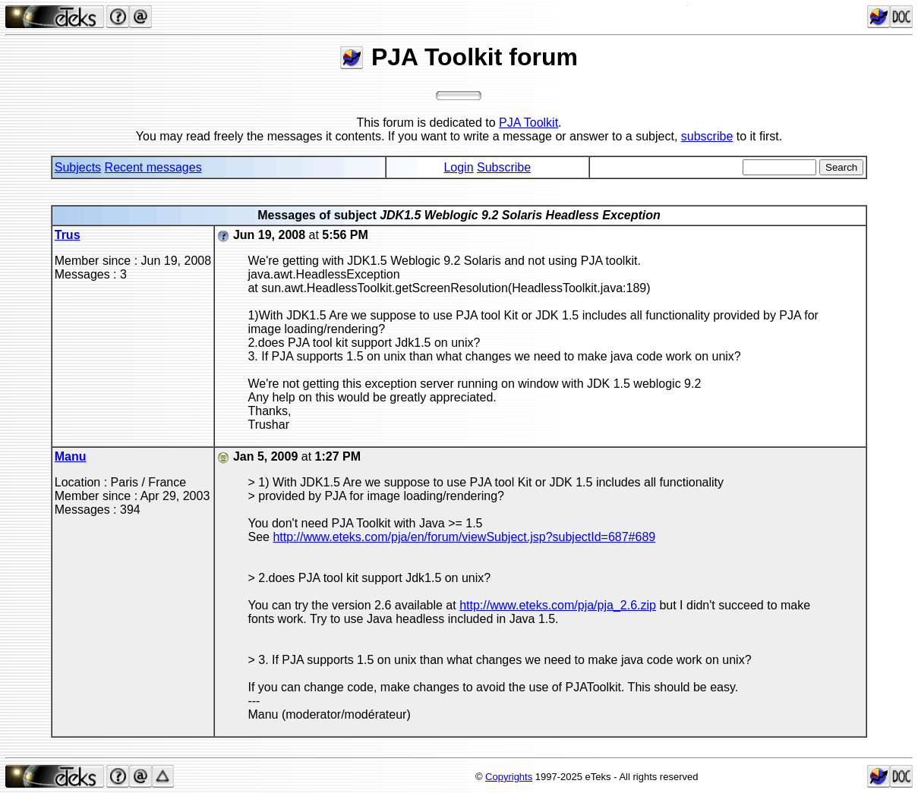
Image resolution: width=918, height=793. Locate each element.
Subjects (78, 167)
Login (458, 167)
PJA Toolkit (528, 122)
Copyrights (508, 776)
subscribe (707, 136)
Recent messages (153, 167)
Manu (71, 456)
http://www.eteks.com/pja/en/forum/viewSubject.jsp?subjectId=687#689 (464, 536)
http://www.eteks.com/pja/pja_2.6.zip (557, 605)
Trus (67, 234)
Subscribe (504, 167)
